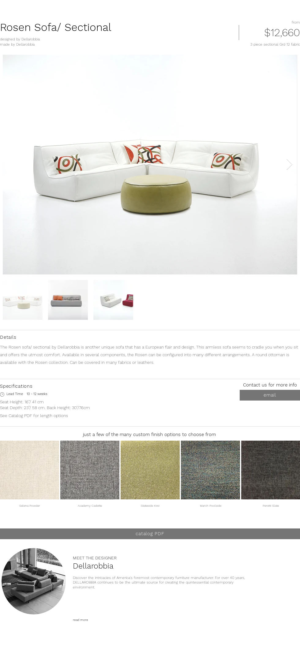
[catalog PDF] (150, 533)
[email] (270, 395)
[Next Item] (289, 164)
